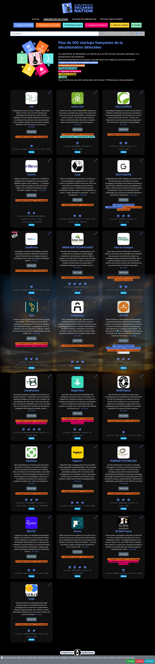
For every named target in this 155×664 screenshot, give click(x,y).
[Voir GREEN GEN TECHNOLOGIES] (95, 233)
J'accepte (130, 661)
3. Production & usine (68, 137)
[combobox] (114, 33)
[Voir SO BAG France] (141, 517)
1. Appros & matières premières (123, 205)
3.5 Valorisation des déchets (85, 137)
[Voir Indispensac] (95, 301)
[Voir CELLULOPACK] (141, 92)
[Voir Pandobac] (49, 447)
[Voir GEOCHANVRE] (141, 160)
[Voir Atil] (49, 92)
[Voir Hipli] (49, 301)
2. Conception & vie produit (25, 137)
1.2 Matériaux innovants (115, 348)
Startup (31, 152)
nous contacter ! (127, 80)
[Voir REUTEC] (49, 517)
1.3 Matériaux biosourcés (114, 207)
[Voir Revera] (95, 517)
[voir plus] (31, 127)
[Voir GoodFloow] (49, 233)
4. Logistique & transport (24, 346)
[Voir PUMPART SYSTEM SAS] (141, 447)
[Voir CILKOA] (49, 160)
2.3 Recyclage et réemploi (123, 280)
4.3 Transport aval (40, 423)
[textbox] (114, 34)
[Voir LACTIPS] (141, 301)
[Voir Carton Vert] (95, 92)
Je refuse (139, 661)
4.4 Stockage (123, 564)
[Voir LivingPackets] (49, 376)
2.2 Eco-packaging (41, 137)
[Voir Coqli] (95, 160)
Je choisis (149, 661)
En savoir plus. (129, 658)
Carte (139, 33)
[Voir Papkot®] (95, 447)
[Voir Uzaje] (49, 584)
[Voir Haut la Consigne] (141, 233)
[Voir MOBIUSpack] (141, 376)
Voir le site (31, 132)
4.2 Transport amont (40, 346)
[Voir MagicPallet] (95, 376)
